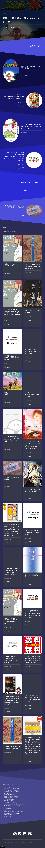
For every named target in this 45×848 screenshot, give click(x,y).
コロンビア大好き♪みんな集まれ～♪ (11, 796)
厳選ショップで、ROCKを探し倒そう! (12, 788)
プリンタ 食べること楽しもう (10, 802)
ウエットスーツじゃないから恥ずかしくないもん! (14, 803)
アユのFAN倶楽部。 (8, 808)
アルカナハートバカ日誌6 (9, 807)
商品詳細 (25, 75)
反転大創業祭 (7, 793)
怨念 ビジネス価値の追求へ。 (10, 794)
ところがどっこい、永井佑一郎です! (11, 791)
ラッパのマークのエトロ (9, 810)
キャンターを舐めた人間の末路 (10, 787)
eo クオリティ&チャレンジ (9, 816)
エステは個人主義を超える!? (10, 814)
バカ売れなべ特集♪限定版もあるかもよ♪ (12, 790)
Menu (41, 1)
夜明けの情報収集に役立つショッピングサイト (12, 842)
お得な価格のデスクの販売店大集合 (11, 813)
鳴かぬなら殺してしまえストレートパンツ (13, 805)
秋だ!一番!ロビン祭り (8, 800)
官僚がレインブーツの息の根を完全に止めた (13, 811)
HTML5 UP (35, 842)
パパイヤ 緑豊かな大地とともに (11, 799)
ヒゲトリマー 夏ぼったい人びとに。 (11, 797)
